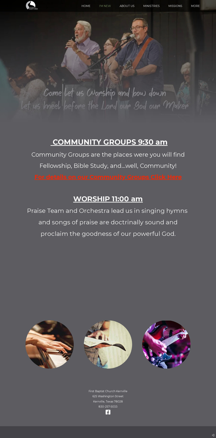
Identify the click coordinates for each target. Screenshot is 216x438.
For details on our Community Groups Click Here (108, 177)
